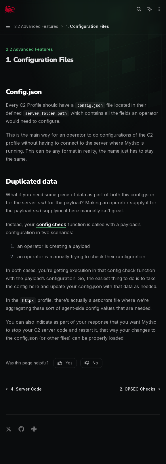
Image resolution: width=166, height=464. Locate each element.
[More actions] (158, 9)
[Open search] (139, 9)
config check (51, 224)
